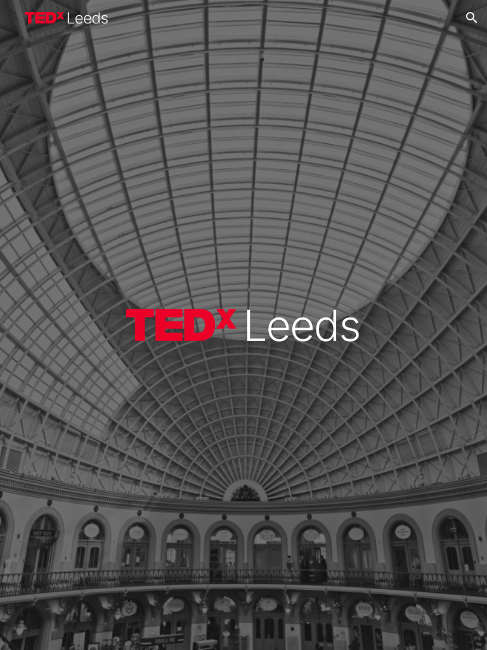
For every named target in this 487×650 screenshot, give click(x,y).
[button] (472, 18)
